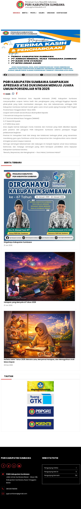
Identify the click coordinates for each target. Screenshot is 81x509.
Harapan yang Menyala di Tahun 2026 (20, 302)
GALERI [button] (42, 13)
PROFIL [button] (33, 13)
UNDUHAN (51, 13)
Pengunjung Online (61, 468)
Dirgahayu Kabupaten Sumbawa (18, 242)
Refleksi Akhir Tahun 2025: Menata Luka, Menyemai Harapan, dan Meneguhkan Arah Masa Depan (39, 360)
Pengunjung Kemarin (61, 475)
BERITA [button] (25, 13)
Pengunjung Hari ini (61, 471)
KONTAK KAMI (62, 13)
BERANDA (16, 13)
